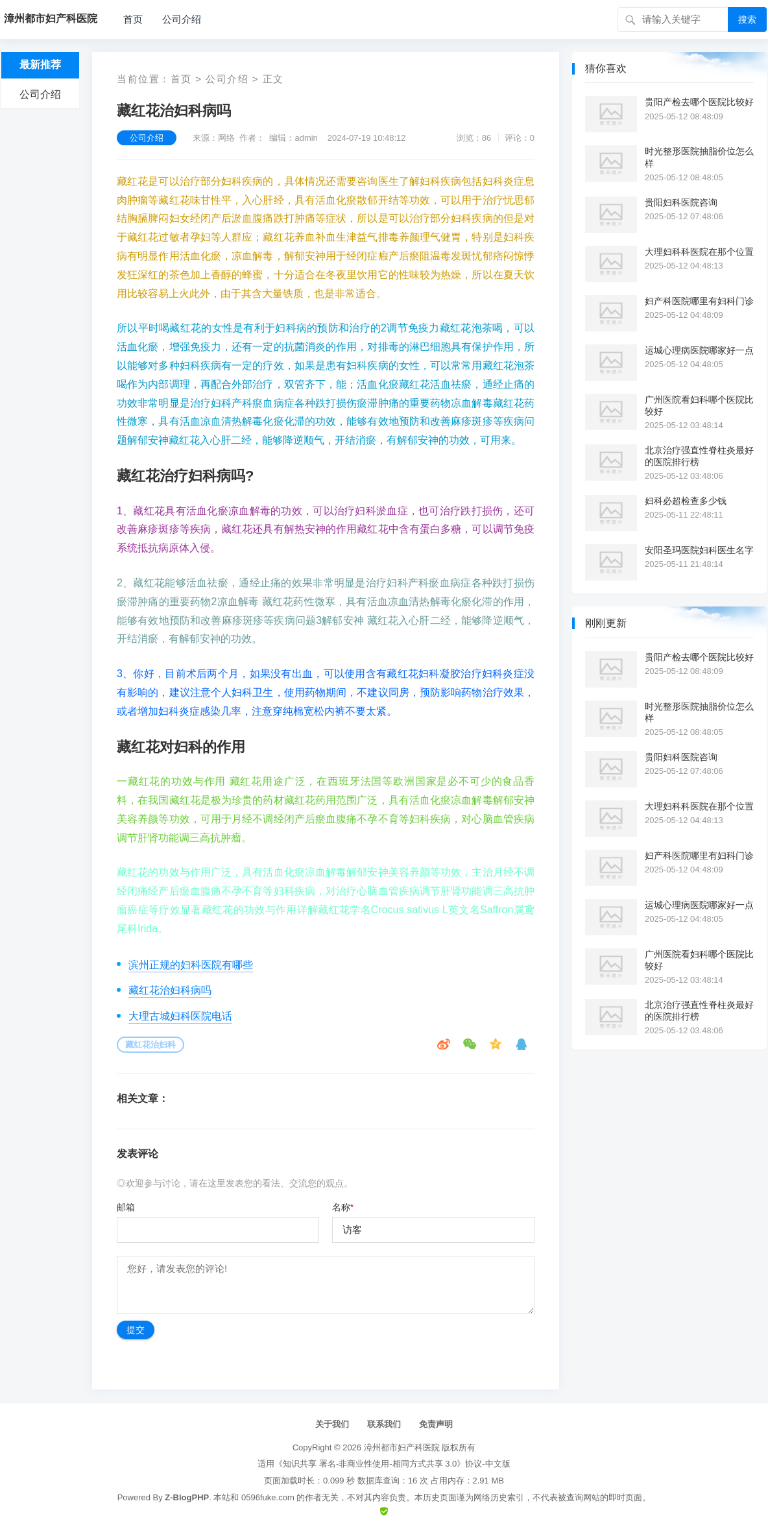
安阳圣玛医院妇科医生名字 (699, 550)
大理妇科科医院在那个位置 (699, 251)
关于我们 (332, 1424)
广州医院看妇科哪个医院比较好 (699, 405)
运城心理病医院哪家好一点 (699, 350)
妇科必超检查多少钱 (685, 501)
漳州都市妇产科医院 (402, 1447)
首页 (133, 19)
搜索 (747, 19)
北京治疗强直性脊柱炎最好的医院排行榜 (699, 456)
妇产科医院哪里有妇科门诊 (699, 301)
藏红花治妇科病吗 (169, 990)
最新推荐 (40, 64)
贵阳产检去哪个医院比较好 (699, 102)
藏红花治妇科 (150, 1045)
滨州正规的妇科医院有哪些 (190, 964)
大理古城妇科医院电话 (180, 1016)
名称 (343, 1207)
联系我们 (384, 1424)
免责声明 (436, 1424)
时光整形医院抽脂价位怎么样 (699, 157)
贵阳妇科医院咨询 (681, 202)
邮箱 (126, 1207)
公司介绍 (181, 19)
